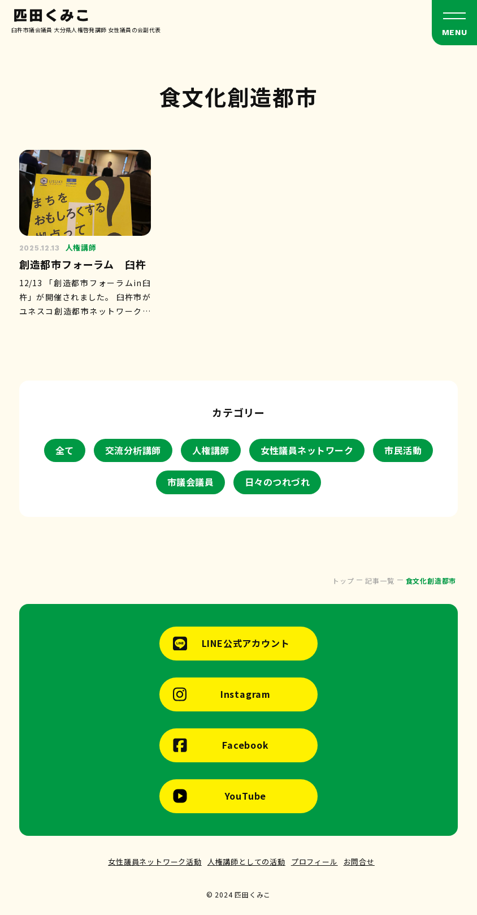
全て (64, 450)
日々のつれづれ (277, 482)
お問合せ (359, 861)
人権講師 (210, 450)
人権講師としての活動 (246, 861)
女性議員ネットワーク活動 (155, 861)
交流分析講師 (133, 450)
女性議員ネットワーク (307, 450)
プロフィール (314, 861)
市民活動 (403, 450)
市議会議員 (190, 482)
